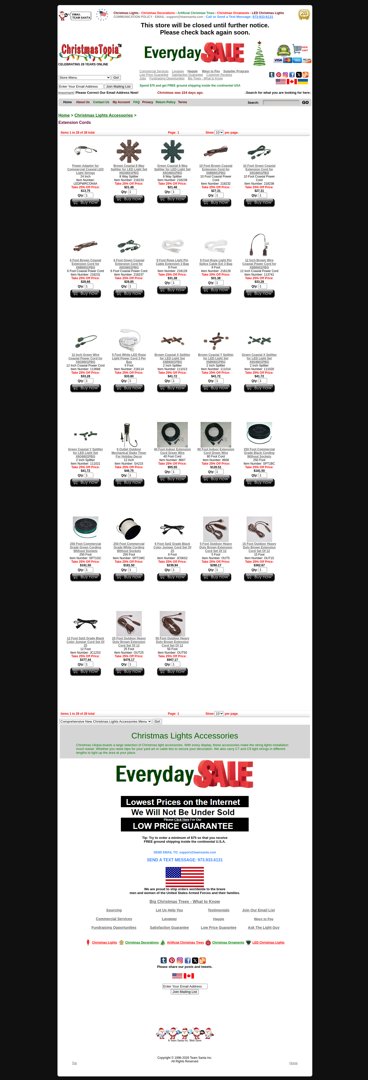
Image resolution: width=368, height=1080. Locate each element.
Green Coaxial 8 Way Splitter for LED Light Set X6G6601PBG (172, 169)
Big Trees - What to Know (205, 78)
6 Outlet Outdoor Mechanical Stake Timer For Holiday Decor (129, 453)
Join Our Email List (258, 910)
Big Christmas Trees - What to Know (185, 901)
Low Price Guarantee (154, 75)
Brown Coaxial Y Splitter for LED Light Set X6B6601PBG (216, 358)
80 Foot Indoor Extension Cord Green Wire (215, 451)
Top (74, 1063)
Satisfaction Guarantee (187, 75)
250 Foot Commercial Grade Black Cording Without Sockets (259, 453)
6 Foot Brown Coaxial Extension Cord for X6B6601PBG (85, 264)
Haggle (218, 919)
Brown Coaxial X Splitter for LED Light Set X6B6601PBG (172, 358)
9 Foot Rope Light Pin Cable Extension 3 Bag (172, 262)
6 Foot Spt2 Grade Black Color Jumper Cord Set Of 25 (172, 547)
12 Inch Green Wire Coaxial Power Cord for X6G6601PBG (85, 358)
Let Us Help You (169, 910)
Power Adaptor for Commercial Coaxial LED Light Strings (85, 169)
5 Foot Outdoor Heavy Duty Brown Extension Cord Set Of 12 (215, 547)
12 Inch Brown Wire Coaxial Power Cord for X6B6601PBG (259, 264)
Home (64, 115)
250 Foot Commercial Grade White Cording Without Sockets (128, 547)
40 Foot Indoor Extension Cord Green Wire (172, 451)
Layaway (178, 71)
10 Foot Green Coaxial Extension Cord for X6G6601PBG (259, 169)
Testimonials (218, 910)
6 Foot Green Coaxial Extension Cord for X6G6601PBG (128, 264)
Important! (66, 93)
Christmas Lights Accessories (103, 115)
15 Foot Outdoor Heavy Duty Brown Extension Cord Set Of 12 (259, 547)
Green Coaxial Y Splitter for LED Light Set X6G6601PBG (85, 453)
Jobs (143, 78)
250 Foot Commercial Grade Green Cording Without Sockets (85, 547)
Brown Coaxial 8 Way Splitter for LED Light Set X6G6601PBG (129, 169)
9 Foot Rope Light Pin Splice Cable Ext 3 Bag (215, 262)
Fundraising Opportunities (167, 78)
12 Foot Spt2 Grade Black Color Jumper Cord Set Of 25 (85, 642)
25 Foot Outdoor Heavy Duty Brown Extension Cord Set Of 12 (129, 642)
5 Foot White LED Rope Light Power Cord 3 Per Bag (129, 358)
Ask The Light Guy (264, 927)
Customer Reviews (219, 75)
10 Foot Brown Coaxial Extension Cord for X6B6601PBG (215, 169)
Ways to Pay (263, 919)
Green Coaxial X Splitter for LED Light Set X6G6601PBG (259, 358)
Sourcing (114, 910)
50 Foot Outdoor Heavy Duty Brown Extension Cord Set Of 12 (172, 642)
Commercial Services (154, 71)
